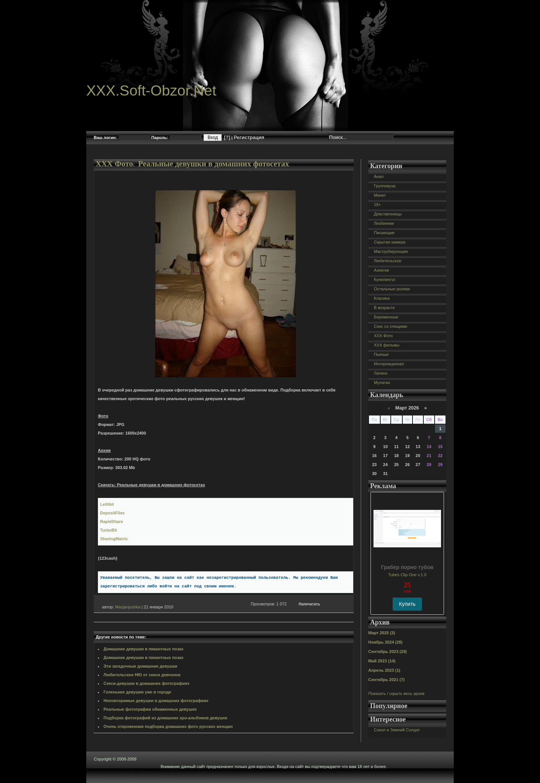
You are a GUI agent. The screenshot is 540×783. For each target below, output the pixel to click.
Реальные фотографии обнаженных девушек (150, 709)
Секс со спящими (390, 326)
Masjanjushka (127, 607)
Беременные (386, 317)
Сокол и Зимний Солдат (397, 730)
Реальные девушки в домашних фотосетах (213, 163)
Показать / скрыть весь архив (396, 693)
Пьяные (381, 354)
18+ (377, 204)
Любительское (387, 261)
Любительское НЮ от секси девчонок (142, 674)
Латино (380, 373)
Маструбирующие (391, 251)
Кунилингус (385, 279)
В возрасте (384, 307)
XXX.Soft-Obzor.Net (151, 90)
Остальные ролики (392, 289)
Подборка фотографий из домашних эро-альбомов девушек (165, 718)
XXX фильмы (386, 345)
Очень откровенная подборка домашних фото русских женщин (168, 726)
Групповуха (384, 186)
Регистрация (249, 137)
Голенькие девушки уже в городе (137, 692)
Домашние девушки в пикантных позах (143, 649)
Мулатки (382, 382)
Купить (407, 604)
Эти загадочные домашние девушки (140, 666)
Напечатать (309, 604)
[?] (227, 137)
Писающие (384, 232)
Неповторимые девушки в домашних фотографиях (156, 700)
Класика (382, 298)
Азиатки (381, 270)
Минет (380, 195)
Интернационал (389, 364)
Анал (379, 176)
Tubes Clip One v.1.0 (407, 574)
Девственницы (388, 214)
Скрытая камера (389, 242)
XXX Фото (114, 163)
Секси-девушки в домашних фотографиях (147, 683)
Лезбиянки (384, 223)
